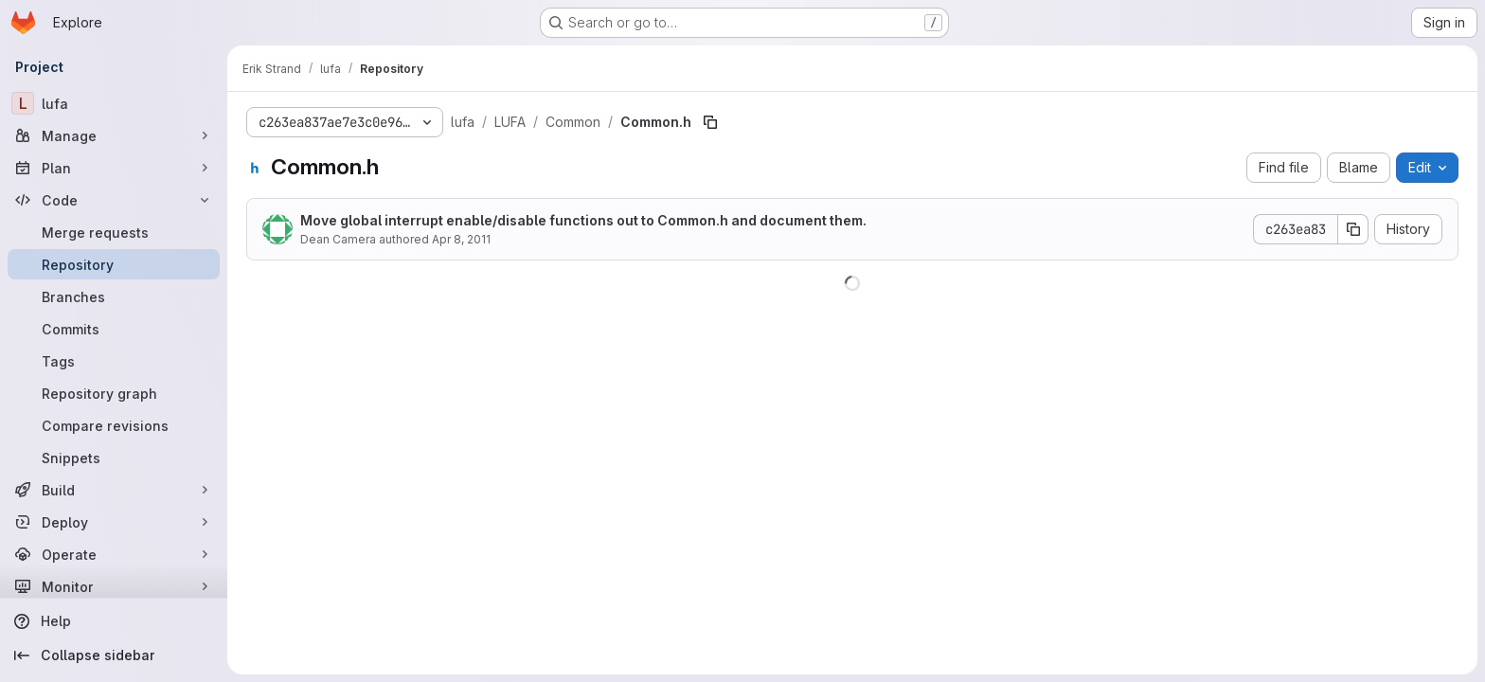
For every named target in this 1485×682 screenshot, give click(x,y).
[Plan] (114, 168)
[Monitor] (114, 586)
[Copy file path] (710, 122)
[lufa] (114, 103)
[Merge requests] (114, 232)
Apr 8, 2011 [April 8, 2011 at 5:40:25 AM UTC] (461, 239)
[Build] (114, 490)
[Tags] (114, 361)
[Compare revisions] (114, 425)
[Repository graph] (114, 393)
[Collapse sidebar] (114, 655)
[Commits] (114, 329)
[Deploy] (114, 522)
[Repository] (114, 264)
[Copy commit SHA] (1353, 229)
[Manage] (114, 135)
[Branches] (114, 296)
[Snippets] (114, 457)
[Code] (114, 200)
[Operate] (114, 554)
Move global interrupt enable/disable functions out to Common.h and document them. (583, 220)
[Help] (114, 621)
